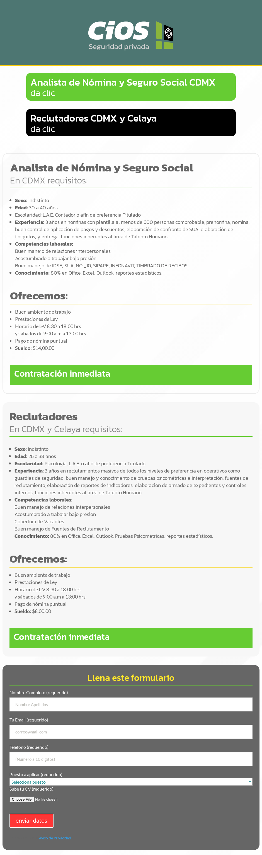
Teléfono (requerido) (130, 755)
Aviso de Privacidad (55, 838)
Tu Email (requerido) (130, 728)
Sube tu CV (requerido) (130, 796)
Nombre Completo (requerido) (130, 700)
